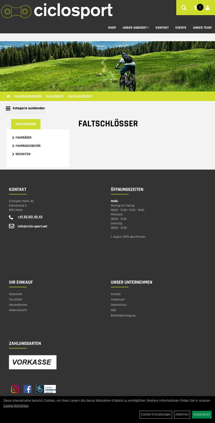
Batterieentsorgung (123, 316)
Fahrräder (23, 138)
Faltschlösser (80, 96)
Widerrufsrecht (18, 310)
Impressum (118, 300)
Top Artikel (15, 300)
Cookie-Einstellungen (156, 414)
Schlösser (54, 96)
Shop (112, 27)
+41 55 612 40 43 (30, 217)
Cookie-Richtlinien (15, 405)
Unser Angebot (136, 27)
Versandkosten (18, 305)
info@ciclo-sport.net (32, 226)
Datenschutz (119, 305)
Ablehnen (182, 414)
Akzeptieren (201, 414)
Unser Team (202, 27)
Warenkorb (15, 294)
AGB (113, 310)
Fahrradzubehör (28, 96)
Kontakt (162, 27)
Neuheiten (23, 154)
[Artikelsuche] (184, 8)
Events (180, 27)
